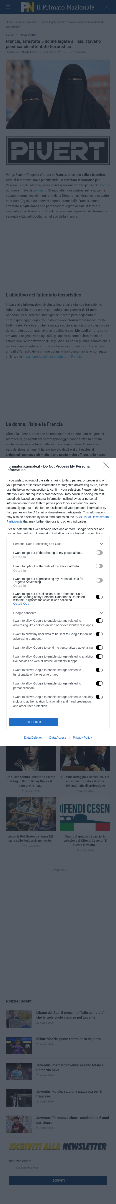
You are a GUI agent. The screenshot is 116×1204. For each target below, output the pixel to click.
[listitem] (58, 543)
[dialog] (58, 602)
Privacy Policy (82, 737)
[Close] (107, 467)
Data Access (57, 737)
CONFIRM (33, 722)
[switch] (99, 552)
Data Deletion (33, 737)
